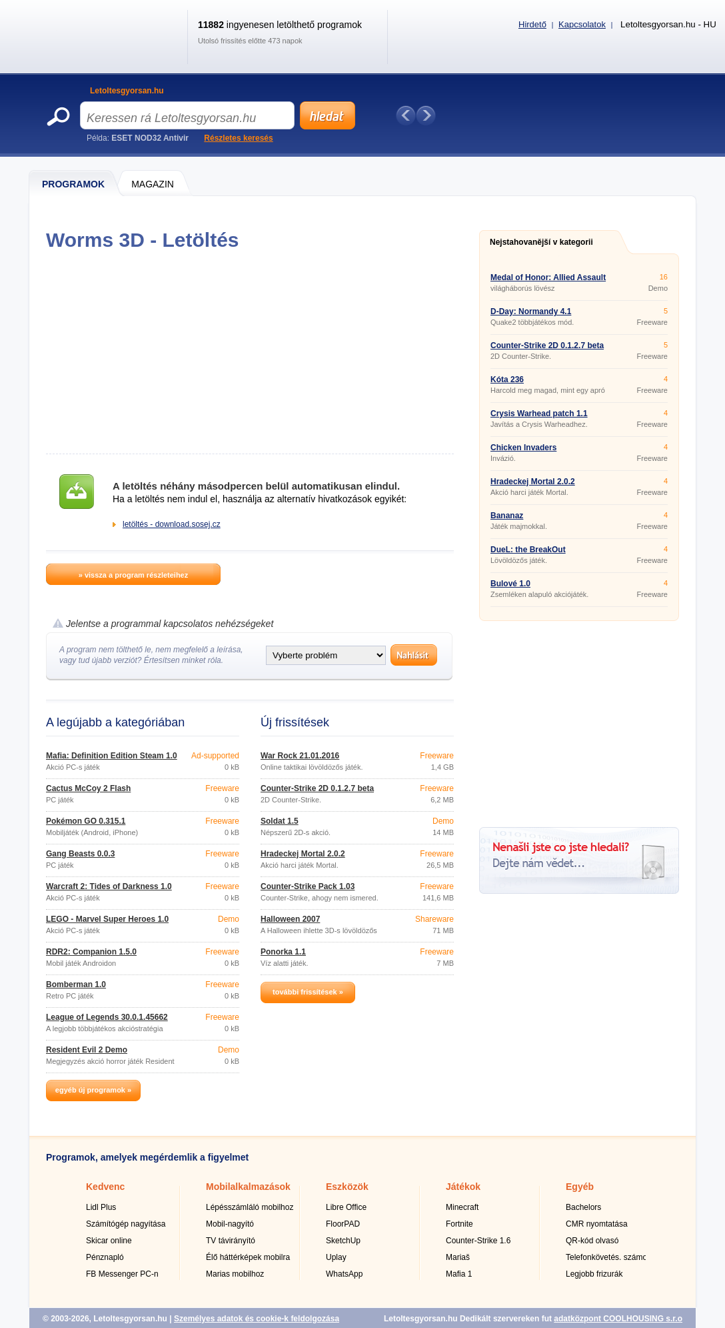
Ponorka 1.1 (283, 951)
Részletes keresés (238, 138)
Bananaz (506, 515)
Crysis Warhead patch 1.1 (539, 413)
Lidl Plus (101, 1207)
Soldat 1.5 (280, 821)
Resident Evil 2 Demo (86, 1050)
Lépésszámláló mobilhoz (249, 1207)
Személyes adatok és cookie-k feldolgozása (256, 1318)
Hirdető (532, 24)
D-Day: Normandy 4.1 (530, 311)
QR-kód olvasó (592, 1240)
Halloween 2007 (290, 919)
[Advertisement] (249, 352)
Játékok (463, 1186)
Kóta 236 (507, 379)
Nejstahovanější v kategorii (541, 242)
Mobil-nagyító (230, 1224)
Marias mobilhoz (235, 1274)
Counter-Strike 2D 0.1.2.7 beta (317, 788)
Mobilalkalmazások (248, 1186)
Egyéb (580, 1186)
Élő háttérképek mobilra (248, 1257)
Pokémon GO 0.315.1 (85, 821)
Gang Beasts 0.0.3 (80, 853)
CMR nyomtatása (597, 1224)
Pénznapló (105, 1257)
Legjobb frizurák (594, 1274)
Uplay (336, 1257)
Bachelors (583, 1207)
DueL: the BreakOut (528, 549)
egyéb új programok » (93, 1090)
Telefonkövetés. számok (608, 1257)
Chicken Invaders (523, 447)
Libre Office (346, 1207)
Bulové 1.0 (510, 583)
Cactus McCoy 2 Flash (88, 788)
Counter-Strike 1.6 (478, 1240)
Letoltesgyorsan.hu (127, 90)
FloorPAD (343, 1224)
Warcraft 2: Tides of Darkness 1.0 (109, 886)
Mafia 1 (459, 1274)
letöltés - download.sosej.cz (172, 524)
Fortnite (459, 1224)
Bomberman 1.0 (76, 984)
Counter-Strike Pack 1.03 (308, 886)
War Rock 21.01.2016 (300, 755)
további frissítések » (308, 992)
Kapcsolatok (582, 24)
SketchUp (343, 1240)
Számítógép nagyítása (125, 1224)
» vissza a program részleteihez (133, 575)
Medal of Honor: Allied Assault (548, 277)
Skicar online (109, 1240)
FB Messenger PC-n (122, 1274)
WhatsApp (344, 1274)
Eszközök (347, 1186)
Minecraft (462, 1207)
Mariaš (458, 1257)
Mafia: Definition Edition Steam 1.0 (111, 755)
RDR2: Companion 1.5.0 (91, 951)
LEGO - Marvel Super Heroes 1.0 (107, 919)
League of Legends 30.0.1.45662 (107, 1017)
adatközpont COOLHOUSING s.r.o (618, 1318)
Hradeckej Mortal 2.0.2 (303, 853)
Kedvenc (105, 1186)
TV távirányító (230, 1240)
